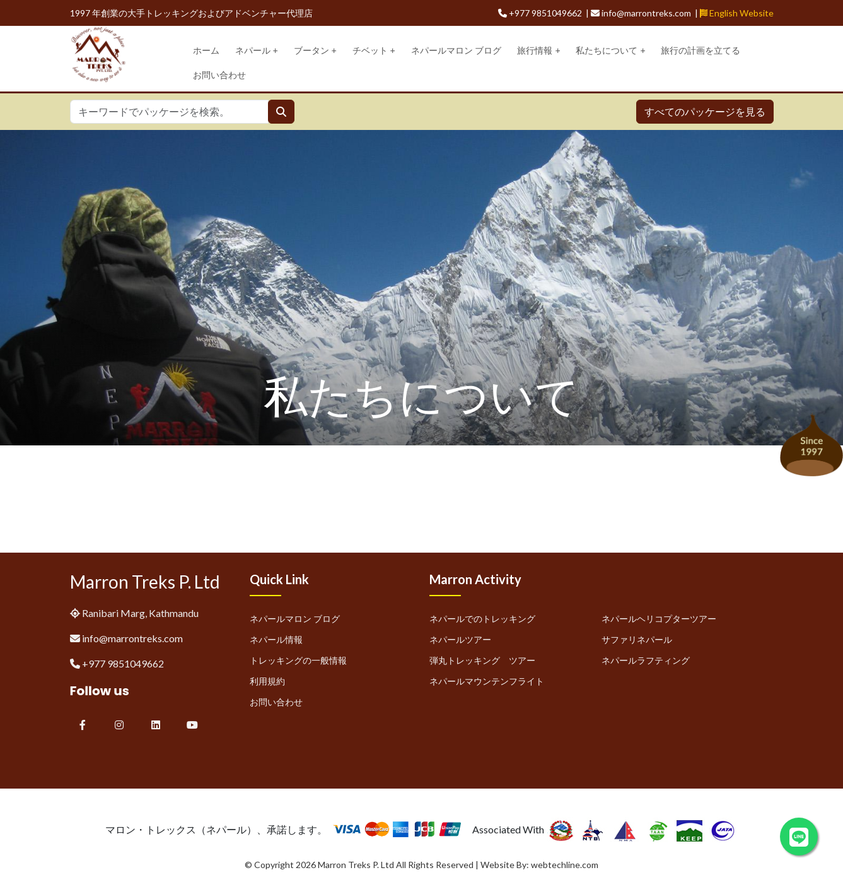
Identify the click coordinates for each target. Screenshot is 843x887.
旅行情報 (538, 50)
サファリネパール (637, 639)
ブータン (315, 50)
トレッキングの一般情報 (298, 660)
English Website (737, 13)
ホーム (206, 50)
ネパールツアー (460, 639)
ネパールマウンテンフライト (486, 681)
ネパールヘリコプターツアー (659, 618)
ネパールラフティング (646, 660)
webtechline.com (564, 864)
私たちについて (610, 50)
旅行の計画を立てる (700, 50)
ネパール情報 (276, 639)
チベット (373, 50)
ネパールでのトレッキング (482, 618)
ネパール (256, 50)
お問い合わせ (219, 75)
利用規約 (267, 681)
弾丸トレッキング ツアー (482, 660)
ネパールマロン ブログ (456, 50)
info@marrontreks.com (132, 638)
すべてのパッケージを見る (704, 111)
